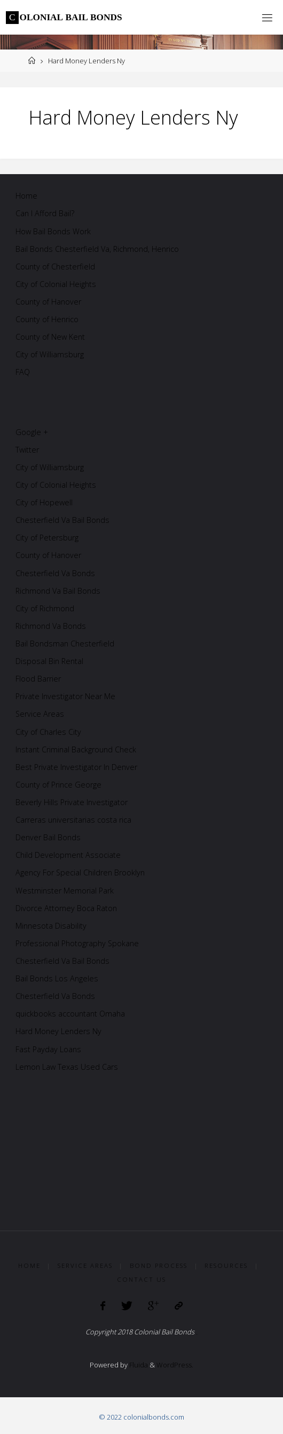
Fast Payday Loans (48, 1049)
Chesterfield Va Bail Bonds (62, 520)
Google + (31, 432)
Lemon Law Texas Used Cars (66, 1067)
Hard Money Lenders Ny (58, 1031)
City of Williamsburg (49, 354)
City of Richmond (44, 608)
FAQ (22, 372)
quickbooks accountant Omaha (70, 1014)
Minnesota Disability (51, 926)
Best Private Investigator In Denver (76, 767)
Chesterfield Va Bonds (55, 573)
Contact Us (141, 1279)
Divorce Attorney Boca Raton (66, 908)
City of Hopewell (44, 502)
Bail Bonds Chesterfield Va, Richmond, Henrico (97, 249)
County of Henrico (46, 319)
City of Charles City (48, 732)
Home (26, 196)
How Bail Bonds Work (53, 231)
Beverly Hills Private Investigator (71, 802)
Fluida (138, 1365)
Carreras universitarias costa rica (73, 820)
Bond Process (158, 1265)
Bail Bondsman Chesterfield (64, 643)
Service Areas (39, 714)
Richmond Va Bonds (50, 626)
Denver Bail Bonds (48, 837)
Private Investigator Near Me (65, 696)
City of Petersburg (46, 537)
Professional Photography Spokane (77, 943)
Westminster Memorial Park (64, 891)
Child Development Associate (68, 855)
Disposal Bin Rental (49, 661)
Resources (226, 1265)
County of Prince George (58, 785)
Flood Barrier (38, 679)
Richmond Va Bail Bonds (57, 591)
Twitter (27, 450)
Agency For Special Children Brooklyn (80, 872)
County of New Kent (50, 337)
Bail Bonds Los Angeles (56, 978)
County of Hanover (48, 302)
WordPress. (174, 1365)
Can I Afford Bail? (44, 213)
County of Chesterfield (55, 266)
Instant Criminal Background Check (75, 749)
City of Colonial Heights (55, 284)
